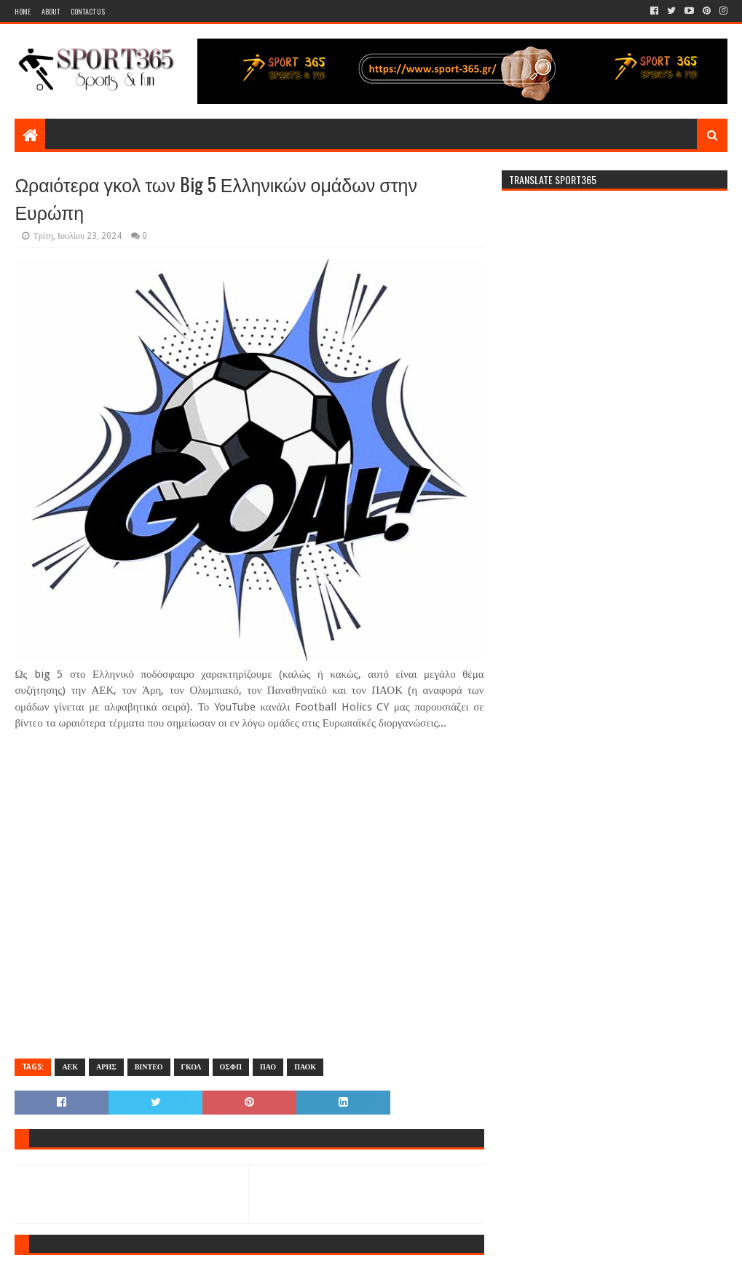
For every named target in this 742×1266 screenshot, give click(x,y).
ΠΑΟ (268, 1067)
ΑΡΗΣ (106, 1067)
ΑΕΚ (70, 1067)
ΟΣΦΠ (231, 1067)
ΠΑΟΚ (305, 1067)
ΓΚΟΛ (191, 1067)
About (51, 11)
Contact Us (88, 11)
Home (23, 11)
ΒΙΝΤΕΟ (149, 1067)
